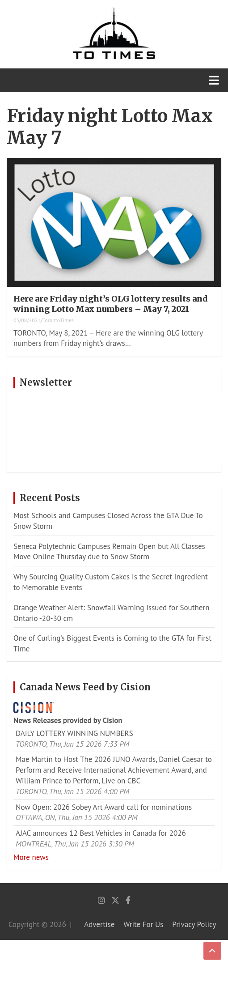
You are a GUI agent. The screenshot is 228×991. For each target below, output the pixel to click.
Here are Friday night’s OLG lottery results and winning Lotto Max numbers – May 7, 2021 (110, 303)
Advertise (99, 924)
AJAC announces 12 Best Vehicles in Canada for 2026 (101, 833)
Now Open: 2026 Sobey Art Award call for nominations (104, 807)
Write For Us (143, 924)
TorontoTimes (58, 320)
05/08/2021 (27, 320)
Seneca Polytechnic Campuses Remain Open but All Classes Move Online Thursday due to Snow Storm (109, 551)
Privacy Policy (194, 924)
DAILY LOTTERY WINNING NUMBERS (74, 733)
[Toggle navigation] (214, 80)
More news (31, 857)
